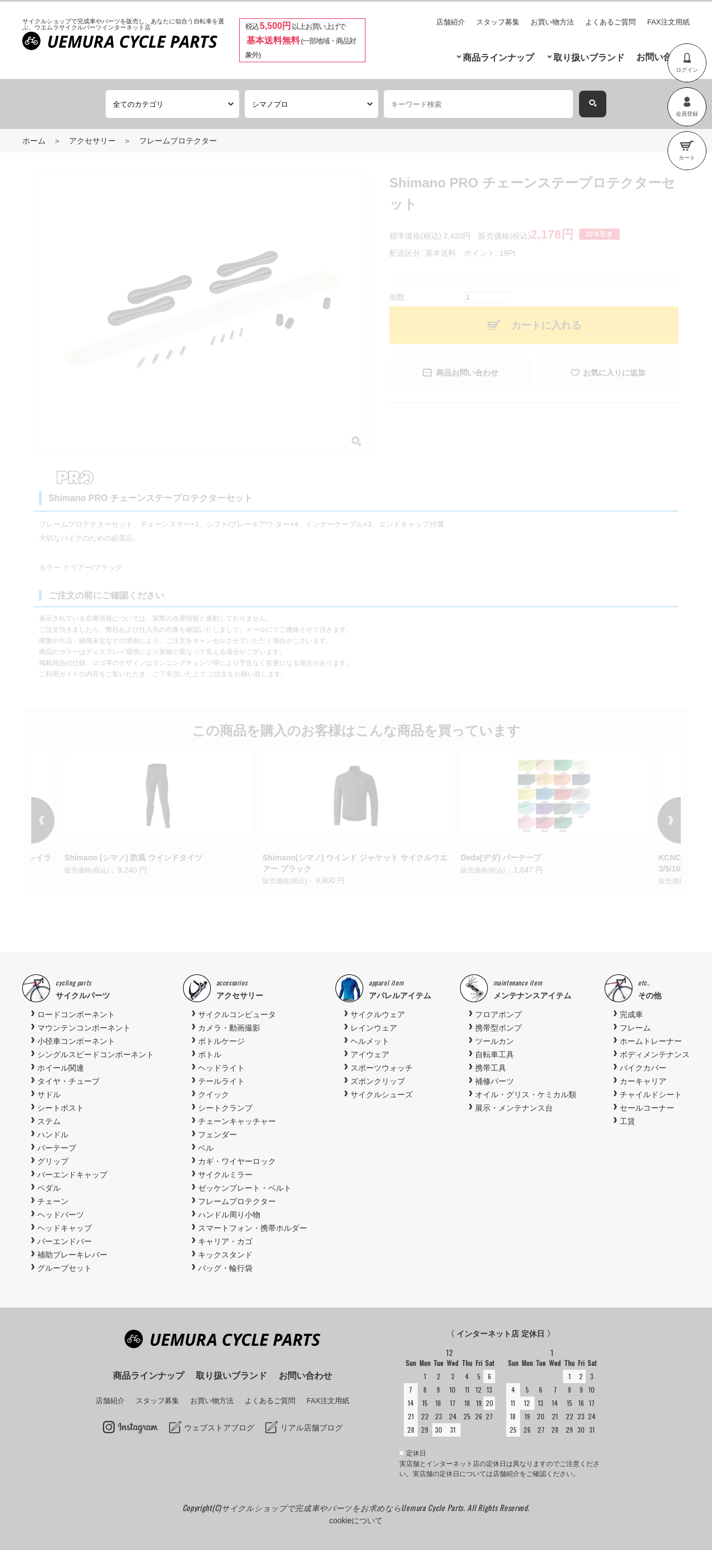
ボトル (209, 1054)
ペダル (49, 1188)
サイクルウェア (377, 1014)
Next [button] (653, 820)
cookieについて (356, 1520)
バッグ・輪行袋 (225, 1268)
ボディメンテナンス (655, 1054)
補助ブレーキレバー (72, 1255)
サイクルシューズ (381, 1094)
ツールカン (494, 1041)
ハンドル (52, 1134)
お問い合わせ (663, 57)
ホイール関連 (60, 1068)
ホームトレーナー (651, 1041)
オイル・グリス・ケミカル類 (525, 1094)
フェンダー (217, 1134)
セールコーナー (647, 1108)
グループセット (64, 1268)
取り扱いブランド (589, 57)
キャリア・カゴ (225, 1241)
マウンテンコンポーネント (84, 1028)
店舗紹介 (450, 22)
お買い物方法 (552, 22)
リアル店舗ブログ (311, 1427)
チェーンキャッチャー (237, 1121)
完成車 (631, 1014)
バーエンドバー (64, 1241)
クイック (213, 1094)
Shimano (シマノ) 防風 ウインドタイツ (133, 857)
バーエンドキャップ (72, 1174)
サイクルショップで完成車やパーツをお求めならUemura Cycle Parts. (344, 1507)
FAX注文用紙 (668, 22)
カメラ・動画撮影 (229, 1028)
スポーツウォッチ (381, 1068)
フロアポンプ (498, 1014)
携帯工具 (490, 1068)
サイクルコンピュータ (237, 1014)
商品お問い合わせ (467, 372)
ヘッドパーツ (60, 1215)
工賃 (627, 1121)
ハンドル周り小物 (229, 1215)
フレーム (635, 1028)
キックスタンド (225, 1255)
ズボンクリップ (377, 1081)
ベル (206, 1148)
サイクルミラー (225, 1174)
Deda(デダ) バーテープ (501, 857)
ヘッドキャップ (64, 1228)
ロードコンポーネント (76, 1014)
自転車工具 (494, 1054)
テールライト (221, 1081)
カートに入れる (546, 325)
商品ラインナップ (498, 57)
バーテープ (56, 1148)
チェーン (52, 1201)
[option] (356, 820)
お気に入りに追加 (614, 372)
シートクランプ (225, 1108)
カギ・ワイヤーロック (237, 1161)
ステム (49, 1121)
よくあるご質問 (610, 22)
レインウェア (373, 1028)
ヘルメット (369, 1041)
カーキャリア (643, 1081)
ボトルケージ (221, 1041)
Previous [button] (59, 820)
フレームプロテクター (178, 140)
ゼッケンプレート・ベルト (244, 1188)
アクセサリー (92, 140)
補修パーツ (494, 1081)
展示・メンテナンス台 (514, 1108)
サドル (49, 1094)
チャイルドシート (651, 1094)
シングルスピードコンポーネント (95, 1054)
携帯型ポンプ (498, 1028)
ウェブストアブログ (219, 1427)
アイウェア (369, 1054)
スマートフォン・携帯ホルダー (252, 1228)
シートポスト (60, 1108)
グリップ (52, 1161)
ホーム (34, 140)
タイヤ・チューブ (68, 1081)
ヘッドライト (221, 1068)
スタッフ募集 (498, 22)
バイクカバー (643, 1068)
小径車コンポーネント (76, 1041)
